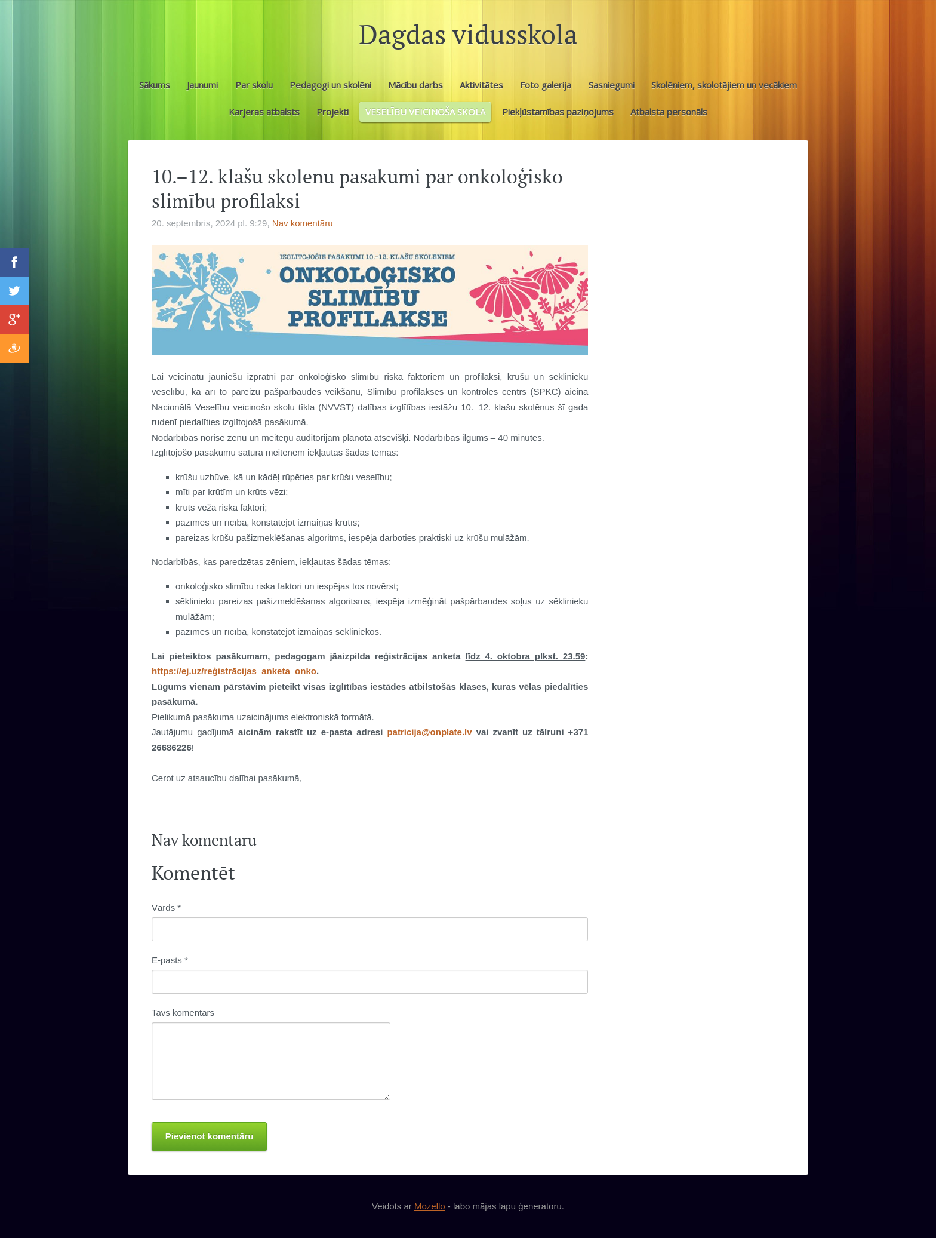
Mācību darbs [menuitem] (415, 85)
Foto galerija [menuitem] (545, 85)
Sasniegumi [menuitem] (612, 85)
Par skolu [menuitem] (254, 85)
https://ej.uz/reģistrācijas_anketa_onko (234, 671)
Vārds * (166, 907)
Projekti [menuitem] (332, 112)
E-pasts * (170, 960)
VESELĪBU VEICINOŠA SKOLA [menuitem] (425, 112)
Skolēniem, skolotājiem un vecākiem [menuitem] (724, 85)
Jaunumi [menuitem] (202, 85)
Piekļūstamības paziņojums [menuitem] (558, 112)
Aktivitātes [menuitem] (481, 85)
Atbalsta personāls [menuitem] (668, 112)
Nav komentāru (302, 223)
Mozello (429, 1206)
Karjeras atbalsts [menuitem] (264, 112)
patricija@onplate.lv (429, 732)
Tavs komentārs (183, 1012)
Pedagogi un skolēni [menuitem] (330, 85)
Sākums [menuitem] (154, 85)
